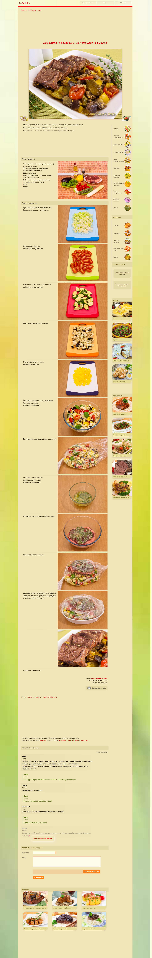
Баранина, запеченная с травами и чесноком (122, 469)
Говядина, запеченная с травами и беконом (35, 902)
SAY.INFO (24, 3)
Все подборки (119, 264)
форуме (43, 740)
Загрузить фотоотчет (91, 873)
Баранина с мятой (94, 923)
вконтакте (62, 740)
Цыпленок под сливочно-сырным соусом (122, 489)
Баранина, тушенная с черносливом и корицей (64, 923)
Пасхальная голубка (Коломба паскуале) (122, 373)
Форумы (105, 3)
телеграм (84, 740)
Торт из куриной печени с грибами (122, 352)
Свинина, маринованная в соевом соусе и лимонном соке (35, 923)
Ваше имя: (25, 852)
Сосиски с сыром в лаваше (122, 311)
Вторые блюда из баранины (46, 697)
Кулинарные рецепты (88, 3)
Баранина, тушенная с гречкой (122, 427)
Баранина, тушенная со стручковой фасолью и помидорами (122, 448)
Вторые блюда (36, 10)
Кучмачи (122, 332)
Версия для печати (99, 688)
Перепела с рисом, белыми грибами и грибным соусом (64, 902)
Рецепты (24, 10)
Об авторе (123, 3)
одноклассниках (73, 740)
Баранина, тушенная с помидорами (122, 406)
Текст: (24, 857)
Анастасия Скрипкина (99, 678)
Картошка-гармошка (94, 902)
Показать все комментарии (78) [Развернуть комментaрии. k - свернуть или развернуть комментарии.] (42, 838)
